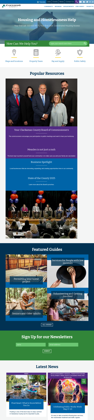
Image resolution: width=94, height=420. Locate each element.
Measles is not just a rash (41, 149)
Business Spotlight (41, 162)
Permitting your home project (26, 280)
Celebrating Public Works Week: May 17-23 (67, 408)
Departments (68, 6)
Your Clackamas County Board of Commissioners (41, 130)
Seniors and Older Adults (26, 313)
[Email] (63, 345)
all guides (47, 325)
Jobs (49, 2)
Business (58, 6)
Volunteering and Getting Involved (67, 295)
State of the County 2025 (41, 178)
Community (48, 6)
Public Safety (80, 61)
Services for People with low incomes (67, 262)
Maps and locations (14, 61)
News (62, 2)
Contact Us (70, 2)
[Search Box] (68, 43)
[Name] (31, 345)
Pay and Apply (58, 61)
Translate (41, 2)
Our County (80, 6)
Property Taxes (36, 61)
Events (55, 2)
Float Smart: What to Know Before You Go (26, 404)
